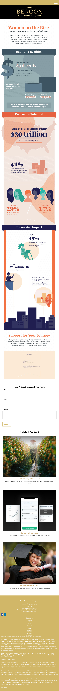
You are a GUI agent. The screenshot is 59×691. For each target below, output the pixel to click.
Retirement (29, 620)
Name (5, 390)
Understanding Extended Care (29, 479)
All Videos (29, 633)
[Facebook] (2, 614)
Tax (29, 626)
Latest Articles (29, 631)
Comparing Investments (29, 533)
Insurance (29, 625)
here (44, 674)
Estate (29, 623)
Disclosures (4, 687)
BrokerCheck (37, 636)
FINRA (3, 672)
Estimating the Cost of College (29, 586)
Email (5, 399)
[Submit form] (6, 424)
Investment (29, 621)
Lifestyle (29, 630)
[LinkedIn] (5, 614)
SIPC (6, 672)
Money (29, 628)
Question (5, 409)
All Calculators (29, 635)
